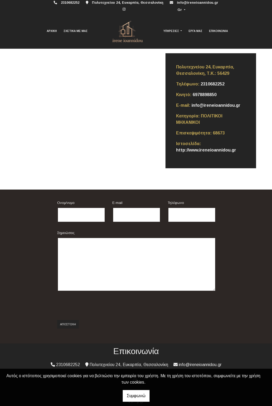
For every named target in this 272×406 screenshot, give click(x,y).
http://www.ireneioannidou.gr (206, 150)
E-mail (117, 203)
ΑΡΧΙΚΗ (52, 31)
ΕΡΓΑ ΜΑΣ (195, 31)
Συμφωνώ (136, 395)
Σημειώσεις (66, 233)
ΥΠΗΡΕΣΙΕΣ (171, 31)
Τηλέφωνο (176, 203)
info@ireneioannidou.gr (197, 3)
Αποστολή (68, 324)
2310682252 (212, 84)
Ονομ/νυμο (66, 203)
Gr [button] (180, 10)
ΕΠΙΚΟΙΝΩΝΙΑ (218, 31)
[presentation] (97, 305)
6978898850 (204, 94)
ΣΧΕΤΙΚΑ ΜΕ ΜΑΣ (75, 31)
